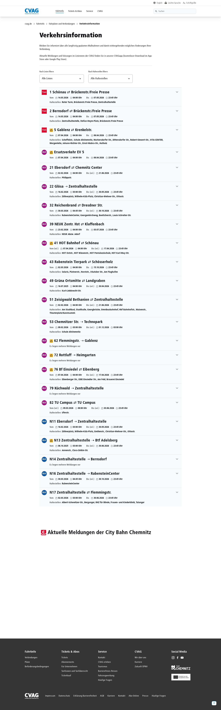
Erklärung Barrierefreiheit (85, 696)
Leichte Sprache (174, 3)
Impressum (50, 696)
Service (89, 11)
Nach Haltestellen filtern (98, 72)
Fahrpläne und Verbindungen (62, 24)
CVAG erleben (104, 662)
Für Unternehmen (69, 667)
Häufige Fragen (105, 680)
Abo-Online (134, 696)
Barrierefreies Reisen (107, 671)
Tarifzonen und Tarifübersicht (74, 671)
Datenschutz (64, 696)
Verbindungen (31, 658)
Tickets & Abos (75, 11)
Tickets (64, 658)
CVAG (100, 11)
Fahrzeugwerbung (106, 676)
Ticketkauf (66, 676)
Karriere (138, 662)
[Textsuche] (174, 11)
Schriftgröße (191, 3)
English (159, 3)
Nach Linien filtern (46, 72)
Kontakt (101, 658)
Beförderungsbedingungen (37, 667)
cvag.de (28, 24)
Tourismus (102, 667)
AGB (102, 696)
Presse (145, 696)
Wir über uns (140, 658)
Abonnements (67, 662)
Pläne (27, 662)
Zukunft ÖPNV (141, 667)
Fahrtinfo (60, 11)
